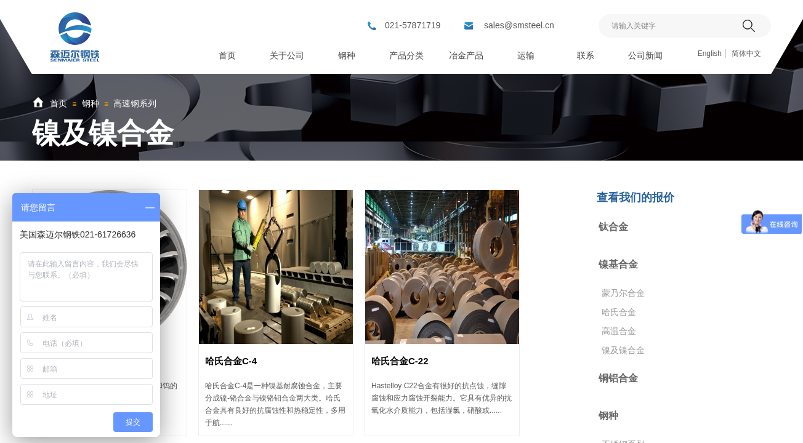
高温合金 (619, 331)
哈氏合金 (619, 312)
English (710, 53)
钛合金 (613, 227)
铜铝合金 (618, 378)
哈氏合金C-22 (400, 361)
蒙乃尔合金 (623, 293)
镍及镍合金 (623, 350)
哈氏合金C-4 (231, 361)
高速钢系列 (134, 103)
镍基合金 (618, 264)
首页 (58, 103)
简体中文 (746, 53)
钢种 (90, 103)
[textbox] (669, 25)
